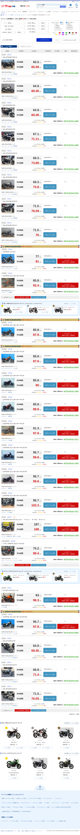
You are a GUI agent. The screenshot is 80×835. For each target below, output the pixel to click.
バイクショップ (32, 11)
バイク (3, 11)
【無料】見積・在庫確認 (67, 261)
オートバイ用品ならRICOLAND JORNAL (61, 807)
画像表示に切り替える (26, 46)
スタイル (14, 11)
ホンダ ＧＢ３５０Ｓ (10, 57)
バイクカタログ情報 (30, 807)
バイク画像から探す (61, 821)
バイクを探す (8, 747)
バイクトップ (5, 821)
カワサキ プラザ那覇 (6, 292)
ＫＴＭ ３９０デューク (10, 590)
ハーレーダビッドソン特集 (43, 807)
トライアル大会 (74, 803)
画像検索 (24, 11)
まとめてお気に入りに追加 (39, 297)
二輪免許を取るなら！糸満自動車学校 (11, 811)
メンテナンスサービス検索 (34, 798)
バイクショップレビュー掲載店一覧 (10, 803)
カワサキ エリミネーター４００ (13, 276)
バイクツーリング (74, 11)
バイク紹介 (46, 803)
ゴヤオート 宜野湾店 (6, 392)
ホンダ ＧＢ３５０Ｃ (10, 225)
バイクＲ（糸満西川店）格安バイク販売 (11, 536)
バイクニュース (55, 803)
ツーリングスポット (48, 798)
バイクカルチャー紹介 (17, 807)
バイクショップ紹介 (37, 803)
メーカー (8, 11)
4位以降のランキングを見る (70, 303)
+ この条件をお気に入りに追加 (69, 40)
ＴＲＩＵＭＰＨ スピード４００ (13, 543)
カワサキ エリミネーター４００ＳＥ (15, 447)
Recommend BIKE (26, 811)
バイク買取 (47, 11)
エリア (19, 11)
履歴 (77, 7)
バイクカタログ (65, 11)
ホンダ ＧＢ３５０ (9, 81)
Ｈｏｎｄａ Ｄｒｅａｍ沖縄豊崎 (9, 74)
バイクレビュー (56, 11)
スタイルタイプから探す (26, 821)
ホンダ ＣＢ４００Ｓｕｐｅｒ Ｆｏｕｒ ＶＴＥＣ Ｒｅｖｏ (24, 519)
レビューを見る (19, 312)
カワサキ (4, 249)
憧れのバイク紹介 (6, 807)
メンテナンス (40, 11)
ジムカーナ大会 (64, 803)
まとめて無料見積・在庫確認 (22, 297)
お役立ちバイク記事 (21, 798)
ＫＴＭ (3, 588)
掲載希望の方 (28, 831)
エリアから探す (51, 821)
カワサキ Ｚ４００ (9, 252)
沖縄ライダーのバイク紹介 (8, 798)
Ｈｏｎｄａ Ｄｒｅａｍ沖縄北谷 (9, 98)
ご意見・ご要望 (20, 831)
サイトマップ (75, 1)
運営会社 (33, 831)
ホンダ (3, 54)
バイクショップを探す (39, 821)
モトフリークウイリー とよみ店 (9, 268)
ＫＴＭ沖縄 (4, 607)
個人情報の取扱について (10, 831)
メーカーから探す (14, 821)
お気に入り (70, 7)
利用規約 (3, 831)
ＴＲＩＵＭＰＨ (5, 541)
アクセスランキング (25, 803)
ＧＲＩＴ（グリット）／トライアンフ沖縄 (11, 560)
